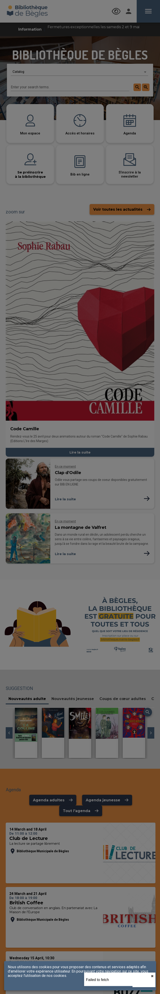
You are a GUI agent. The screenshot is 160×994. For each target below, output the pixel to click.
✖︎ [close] (152, 976)
